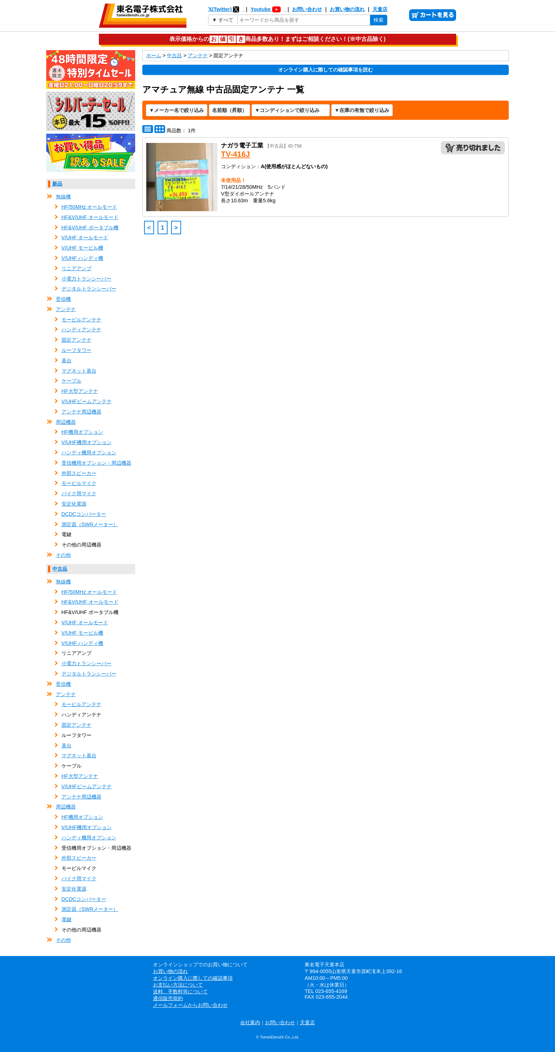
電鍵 (67, 919)
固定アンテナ (76, 340)
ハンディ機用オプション (89, 452)
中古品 (59, 569)
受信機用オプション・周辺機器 (96, 463)
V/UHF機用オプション (87, 442)
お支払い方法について (178, 985)
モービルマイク (79, 483)
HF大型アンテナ (80, 391)
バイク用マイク (79, 493)
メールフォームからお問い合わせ (190, 1005)
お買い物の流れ (347, 9)
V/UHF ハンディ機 (82, 258)
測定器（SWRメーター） (90, 524)
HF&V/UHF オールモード (90, 217)
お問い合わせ (307, 9)
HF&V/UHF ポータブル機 (90, 227)
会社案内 (250, 1022)
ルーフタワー (76, 350)
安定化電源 (74, 504)
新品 (57, 184)
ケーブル (71, 381)
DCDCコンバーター (84, 514)
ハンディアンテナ (81, 329)
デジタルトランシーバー (89, 289)
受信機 (63, 299)
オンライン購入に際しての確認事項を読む (325, 70)
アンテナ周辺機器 (81, 412)
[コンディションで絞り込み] (291, 110)
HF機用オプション (82, 432)
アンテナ (66, 309)
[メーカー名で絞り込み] (176, 110)
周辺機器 (66, 422)
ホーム (153, 55)
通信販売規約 (168, 998)
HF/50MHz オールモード (89, 207)
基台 (67, 360)
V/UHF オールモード (85, 237)
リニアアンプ (76, 268)
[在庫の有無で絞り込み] (362, 110)
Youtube (268, 9)
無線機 (63, 196)
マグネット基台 (79, 371)
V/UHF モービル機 (82, 248)
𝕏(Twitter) (226, 9)
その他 (63, 555)
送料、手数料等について (180, 991)
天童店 (379, 9)
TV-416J (235, 154)
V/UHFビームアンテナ (87, 401)
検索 (379, 20)
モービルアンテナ (81, 319)
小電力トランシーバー (86, 279)
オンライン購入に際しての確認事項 (193, 978)
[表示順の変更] (229, 110)
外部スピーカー (79, 473)
